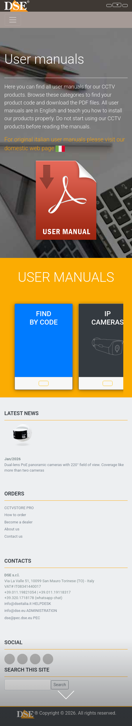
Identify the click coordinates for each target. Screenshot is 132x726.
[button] (13, 450)
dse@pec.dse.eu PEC (22, 618)
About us (11, 529)
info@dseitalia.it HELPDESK (27, 603)
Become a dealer (18, 522)
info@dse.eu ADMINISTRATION (30, 610)
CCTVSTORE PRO (19, 508)
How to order (15, 515)
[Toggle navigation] (13, 20)
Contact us (13, 536)
